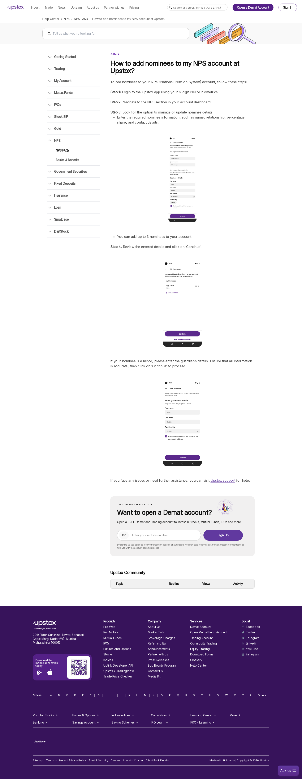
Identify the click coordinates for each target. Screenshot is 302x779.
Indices (108, 660)
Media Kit (154, 676)
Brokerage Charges (161, 638)
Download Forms (201, 654)
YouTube (250, 649)
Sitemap (38, 760)
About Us (154, 627)
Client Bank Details (157, 760)
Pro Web (109, 627)
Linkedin (249, 643)
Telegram (250, 638)
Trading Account (201, 638)
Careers (116, 760)
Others (262, 695)
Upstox (264, 760)
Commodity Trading (203, 643)
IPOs (106, 643)
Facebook (251, 627)
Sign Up (223, 535)
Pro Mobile (110, 632)
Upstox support (223, 480)
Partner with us (158, 654)
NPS (67, 19)
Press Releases (158, 660)
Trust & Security (98, 760)
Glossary (196, 660)
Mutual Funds (112, 638)
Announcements (159, 649)
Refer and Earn (158, 643)
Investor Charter (133, 760)
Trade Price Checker (117, 676)
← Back (114, 54)
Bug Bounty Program (162, 665)
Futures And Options (117, 649)
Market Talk (156, 632)
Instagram (250, 654)
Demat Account (200, 627)
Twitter (248, 632)
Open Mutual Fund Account (208, 632)
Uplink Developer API (118, 665)
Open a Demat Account (253, 7)
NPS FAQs (81, 19)
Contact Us (155, 671)
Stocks (108, 654)
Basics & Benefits (67, 160)
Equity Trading (200, 649)
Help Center (50, 19)
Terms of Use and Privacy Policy (66, 760)
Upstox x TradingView (118, 671)
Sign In (287, 7)
